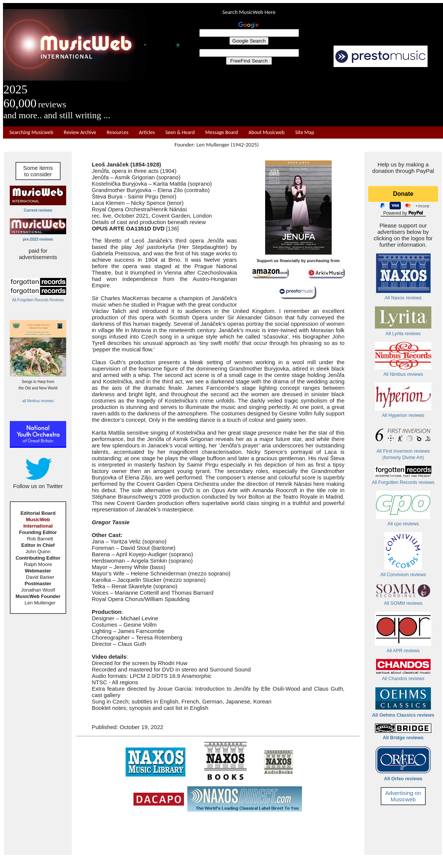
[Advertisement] (311, 96)
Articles (147, 132)
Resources (118, 132)
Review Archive (80, 132)
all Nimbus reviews (37, 401)
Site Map (304, 132)
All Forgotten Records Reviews (38, 300)
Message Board (221, 132)
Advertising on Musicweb (403, 796)
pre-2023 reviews (38, 239)
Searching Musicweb (31, 132)
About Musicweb (267, 132)
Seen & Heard (180, 132)
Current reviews (38, 210)
